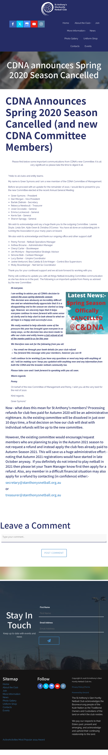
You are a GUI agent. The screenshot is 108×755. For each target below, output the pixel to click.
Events (88, 46)
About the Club (82, 23)
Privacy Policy (77, 687)
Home (66, 23)
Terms (87, 687)
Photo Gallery (71, 38)
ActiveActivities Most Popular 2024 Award (24, 739)
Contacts (74, 46)
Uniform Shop (90, 38)
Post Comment (54, 553)
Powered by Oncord (80, 692)
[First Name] (71, 613)
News (93, 30)
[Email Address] (71, 628)
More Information (76, 30)
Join (97, 23)
